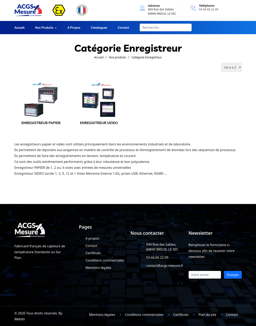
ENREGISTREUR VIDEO (99, 122)
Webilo (19, 319)
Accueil (19, 27)
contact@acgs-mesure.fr (164, 265)
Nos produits (44, 27)
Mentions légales (99, 267)
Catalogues (99, 27)
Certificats (93, 253)
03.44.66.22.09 (208, 9)
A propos (73, 27)
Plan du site (207, 314)
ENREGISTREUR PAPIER (40, 122)
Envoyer (233, 275)
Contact (123, 27)
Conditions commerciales (105, 260)
